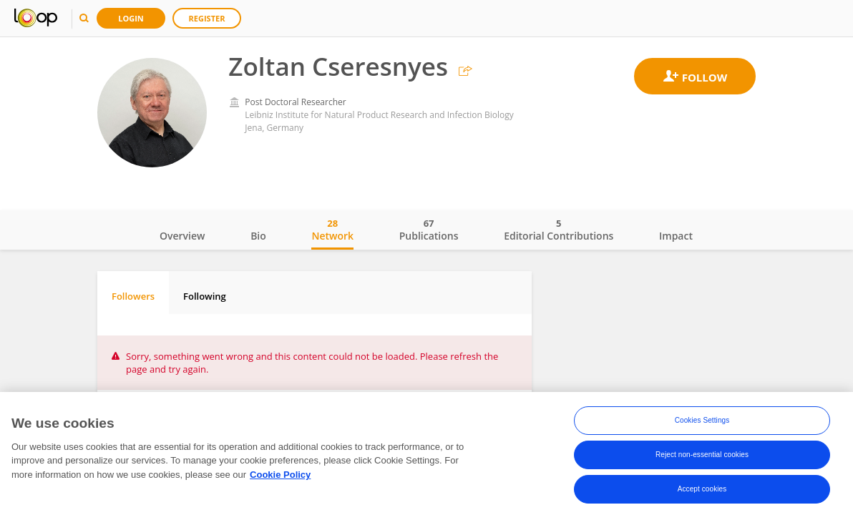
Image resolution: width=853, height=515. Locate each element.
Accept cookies (702, 489)
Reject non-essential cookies (702, 454)
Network (332, 229)
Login (131, 18)
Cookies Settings (702, 420)
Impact (676, 235)
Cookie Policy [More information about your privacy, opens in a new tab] (280, 474)
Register (207, 18)
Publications (429, 229)
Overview (182, 235)
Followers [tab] (133, 296)
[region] (426, 453)
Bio (258, 235)
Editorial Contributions (558, 229)
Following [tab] (204, 296)
